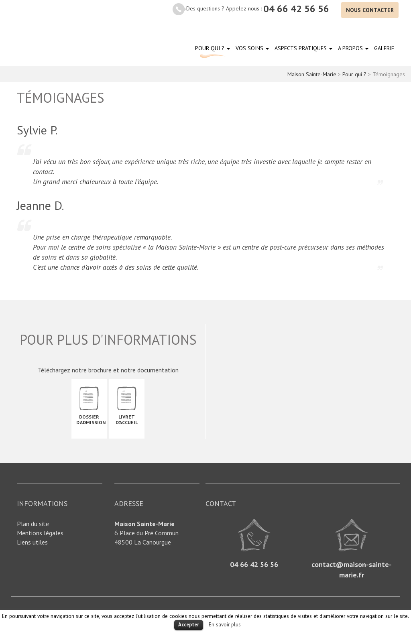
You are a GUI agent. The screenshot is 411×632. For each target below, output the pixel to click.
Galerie (384, 48)
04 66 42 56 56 (296, 8)
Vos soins (252, 48)
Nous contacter (370, 10)
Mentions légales (40, 533)
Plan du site (33, 524)
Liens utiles (32, 542)
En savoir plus (225, 624)
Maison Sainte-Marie (44, 34)
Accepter (188, 624)
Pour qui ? (212, 48)
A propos (353, 48)
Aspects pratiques (303, 48)
